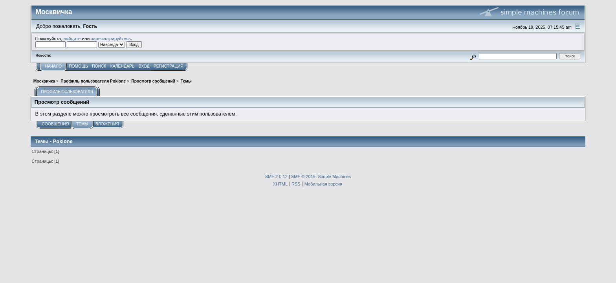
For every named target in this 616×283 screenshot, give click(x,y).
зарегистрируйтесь (111, 38)
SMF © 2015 (303, 176)
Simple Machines (334, 176)
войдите (72, 38)
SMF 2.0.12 (276, 176)
